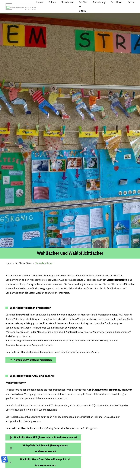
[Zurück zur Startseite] (20, 6)
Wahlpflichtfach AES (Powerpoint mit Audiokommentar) (43, 437)
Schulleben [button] (67, 2)
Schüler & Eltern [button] (83, 6)
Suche (131, 2)
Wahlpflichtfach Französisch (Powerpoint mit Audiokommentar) (40, 462)
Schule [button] (52, 2)
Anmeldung (99, 2)
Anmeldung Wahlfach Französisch (31, 359)
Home (39, 2)
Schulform (116, 2)
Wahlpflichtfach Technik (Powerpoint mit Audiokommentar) (39, 448)
